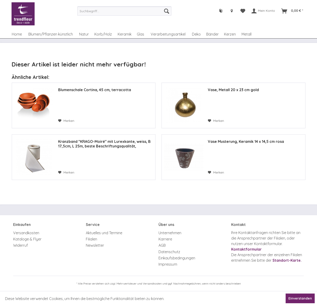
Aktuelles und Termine (104, 233)
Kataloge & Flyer (27, 239)
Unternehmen (169, 233)
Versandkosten (26, 233)
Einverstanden (300, 298)
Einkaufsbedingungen (176, 258)
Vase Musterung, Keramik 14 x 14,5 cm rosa (246, 141)
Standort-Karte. (287, 260)
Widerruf (20, 245)
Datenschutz (169, 251)
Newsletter (95, 245)
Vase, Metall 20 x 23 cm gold (233, 89)
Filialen (91, 239)
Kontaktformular (246, 249)
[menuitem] (124, 11)
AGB (162, 245)
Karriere (165, 239)
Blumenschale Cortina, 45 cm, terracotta (94, 89)
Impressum (167, 264)
